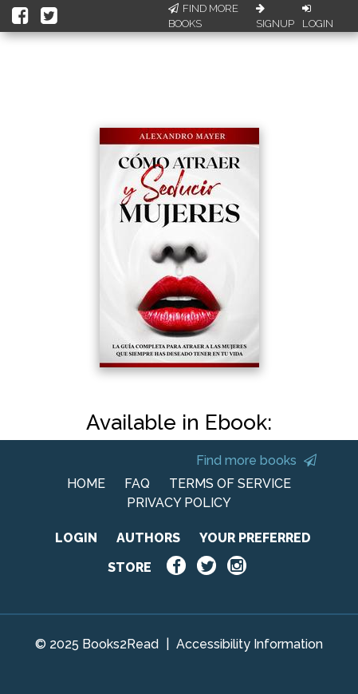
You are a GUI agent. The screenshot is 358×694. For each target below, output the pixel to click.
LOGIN (76, 537)
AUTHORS (148, 537)
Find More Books (203, 16)
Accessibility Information (249, 644)
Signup (275, 16)
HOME (86, 483)
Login (317, 16)
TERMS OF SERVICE (230, 483)
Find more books (256, 460)
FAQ (137, 483)
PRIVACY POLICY (179, 502)
